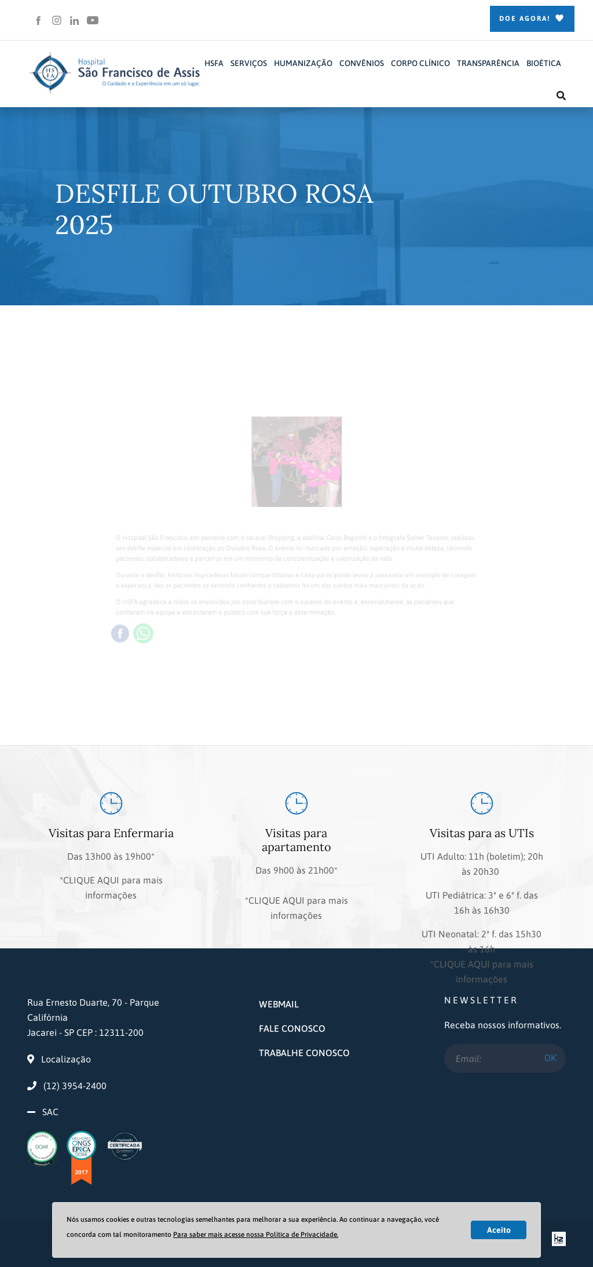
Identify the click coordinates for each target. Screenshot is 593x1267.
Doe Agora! (532, 19)
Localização (59, 1059)
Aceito (499, 1230)
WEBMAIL (279, 1004)
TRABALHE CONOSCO (304, 1052)
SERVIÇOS (248, 63)
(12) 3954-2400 (67, 1085)
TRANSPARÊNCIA (488, 63)
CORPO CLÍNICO (420, 63)
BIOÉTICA (543, 63)
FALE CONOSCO (292, 1028)
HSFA (214, 63)
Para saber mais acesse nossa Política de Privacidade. (255, 1235)
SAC (50, 1112)
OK (550, 1058)
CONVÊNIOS (361, 63)
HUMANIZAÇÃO (303, 63)
